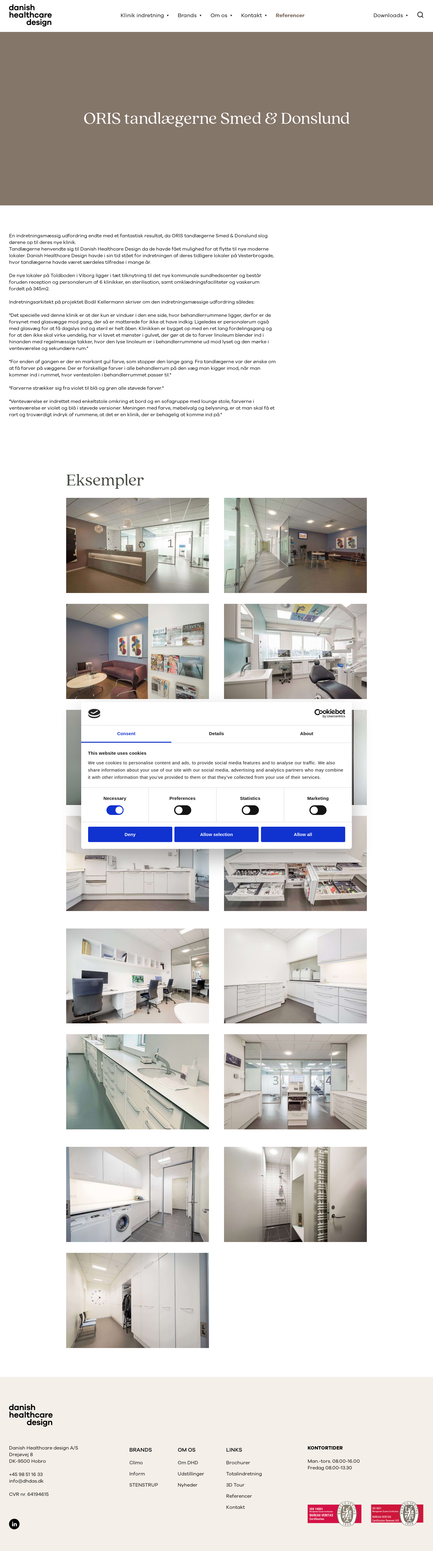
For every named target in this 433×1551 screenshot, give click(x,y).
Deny (130, 834)
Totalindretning (244, 1474)
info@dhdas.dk (26, 1481)
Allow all (303, 834)
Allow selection (216, 834)
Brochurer (238, 1462)
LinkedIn (14, 1524)
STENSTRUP (143, 1485)
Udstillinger (191, 1474)
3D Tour (235, 1485)
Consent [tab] (126, 733)
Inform (137, 1474)
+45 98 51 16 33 (26, 1474)
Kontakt (252, 16)
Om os (219, 16)
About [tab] (306, 733)
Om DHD (188, 1462)
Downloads (388, 16)
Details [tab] (216, 733)
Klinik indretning (142, 16)
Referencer (290, 16)
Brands (187, 16)
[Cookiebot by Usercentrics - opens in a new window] (319, 713)
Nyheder (188, 1485)
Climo (136, 1462)
